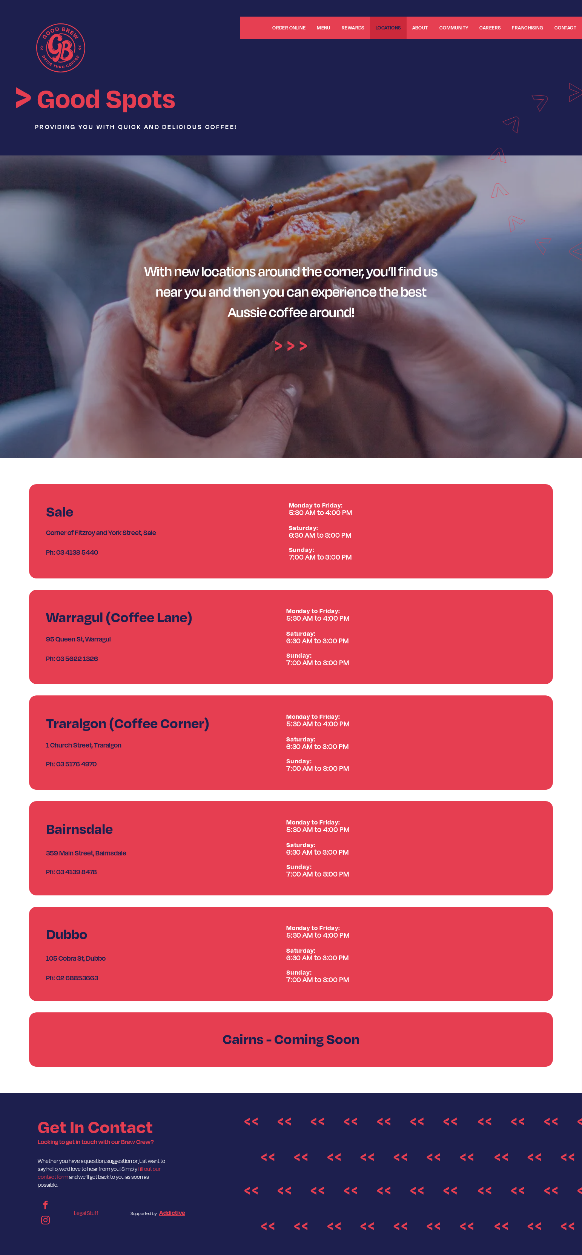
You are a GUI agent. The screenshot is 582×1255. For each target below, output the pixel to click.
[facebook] (45, 1205)
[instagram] (45, 1221)
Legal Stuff (86, 1213)
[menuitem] (253, 30)
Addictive (172, 1213)
